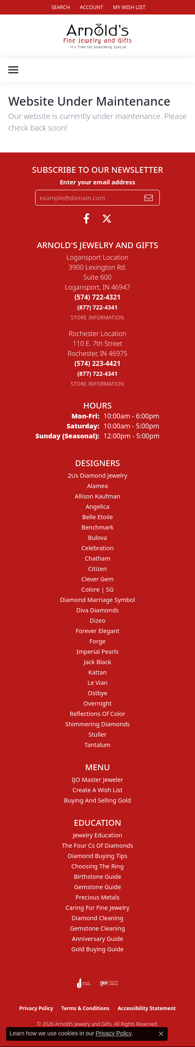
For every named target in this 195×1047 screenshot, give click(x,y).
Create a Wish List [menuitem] (97, 790)
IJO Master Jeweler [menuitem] (97, 779)
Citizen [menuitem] (97, 569)
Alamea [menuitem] (97, 486)
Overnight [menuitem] (97, 703)
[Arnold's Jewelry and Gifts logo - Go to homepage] (97, 36)
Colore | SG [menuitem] (98, 589)
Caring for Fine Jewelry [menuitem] (97, 908)
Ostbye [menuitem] (97, 693)
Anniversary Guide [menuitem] (97, 939)
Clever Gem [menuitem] (98, 579)
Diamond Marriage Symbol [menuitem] (97, 600)
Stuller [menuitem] (97, 734)
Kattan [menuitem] (97, 672)
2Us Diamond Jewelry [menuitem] (98, 475)
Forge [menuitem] (97, 641)
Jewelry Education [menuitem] (97, 835)
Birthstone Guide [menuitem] (97, 876)
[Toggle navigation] (13, 70)
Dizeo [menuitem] (98, 620)
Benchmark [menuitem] (97, 527)
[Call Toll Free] (97, 307)
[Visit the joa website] (84, 983)
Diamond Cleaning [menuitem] (97, 918)
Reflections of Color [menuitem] (97, 714)
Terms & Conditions (85, 1008)
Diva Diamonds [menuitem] (97, 610)
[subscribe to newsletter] (148, 197)
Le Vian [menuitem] (97, 683)
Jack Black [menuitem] (97, 662)
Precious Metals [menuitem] (97, 897)
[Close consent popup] (161, 1033)
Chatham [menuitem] (98, 558)
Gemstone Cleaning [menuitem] (97, 928)
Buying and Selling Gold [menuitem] (97, 800)
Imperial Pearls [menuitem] (98, 651)
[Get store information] (97, 317)
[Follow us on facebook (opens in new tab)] (86, 219)
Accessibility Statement (147, 1008)
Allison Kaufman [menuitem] (97, 496)
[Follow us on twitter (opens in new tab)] (107, 219)
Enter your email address (97, 182)
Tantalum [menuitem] (97, 745)
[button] (60, 7)
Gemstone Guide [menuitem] (97, 887)
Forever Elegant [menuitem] (98, 631)
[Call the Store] (98, 297)
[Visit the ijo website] (109, 983)
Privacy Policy (36, 1008)
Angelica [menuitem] (97, 506)
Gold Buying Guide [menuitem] (97, 949)
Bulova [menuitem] (97, 538)
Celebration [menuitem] (97, 548)
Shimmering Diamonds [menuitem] (97, 724)
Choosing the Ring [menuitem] (97, 866)
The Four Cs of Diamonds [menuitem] (97, 845)
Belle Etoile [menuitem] (97, 517)
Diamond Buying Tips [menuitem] (97, 856)
